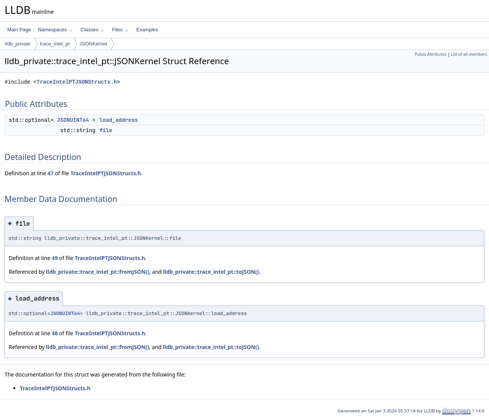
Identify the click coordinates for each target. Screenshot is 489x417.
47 (50, 173)
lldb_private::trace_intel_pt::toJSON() (211, 271)
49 (55, 258)
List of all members (469, 54)
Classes (92, 29)
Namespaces (55, 29)
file (105, 130)
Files (120, 29)
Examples (147, 29)
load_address (118, 119)
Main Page (19, 29)
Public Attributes (431, 54)
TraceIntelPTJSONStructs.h (77, 82)
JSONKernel (93, 44)
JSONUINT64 (73, 119)
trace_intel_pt (55, 44)
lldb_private (18, 44)
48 (55, 333)
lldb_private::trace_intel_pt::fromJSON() (97, 271)
